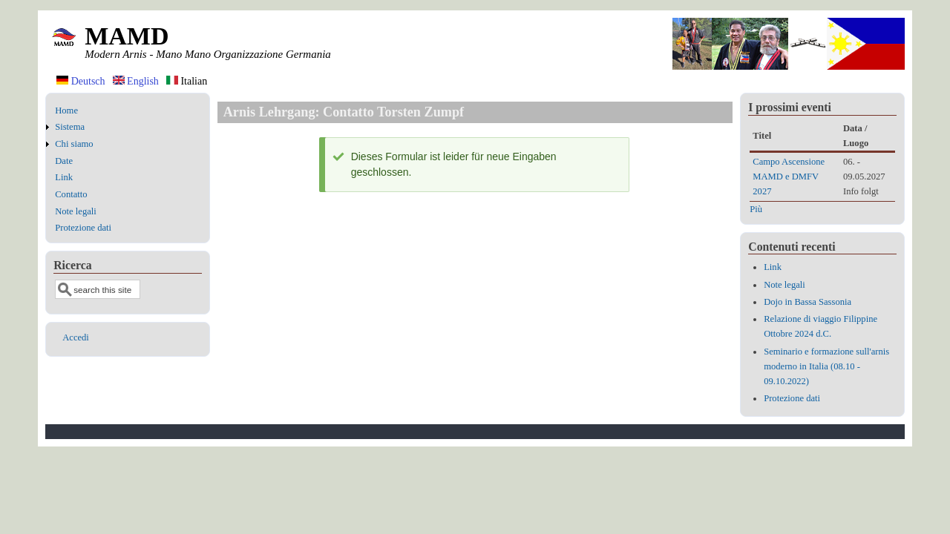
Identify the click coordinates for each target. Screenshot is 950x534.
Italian (186, 81)
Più (756, 209)
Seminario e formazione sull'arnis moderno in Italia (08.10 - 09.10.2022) (826, 366)
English (136, 81)
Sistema (70, 127)
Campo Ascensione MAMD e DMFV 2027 (789, 176)
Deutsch (80, 81)
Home (66, 110)
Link (64, 177)
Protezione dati (83, 227)
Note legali (75, 211)
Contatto (71, 194)
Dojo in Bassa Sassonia (807, 302)
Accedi (75, 337)
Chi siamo (74, 144)
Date (64, 161)
